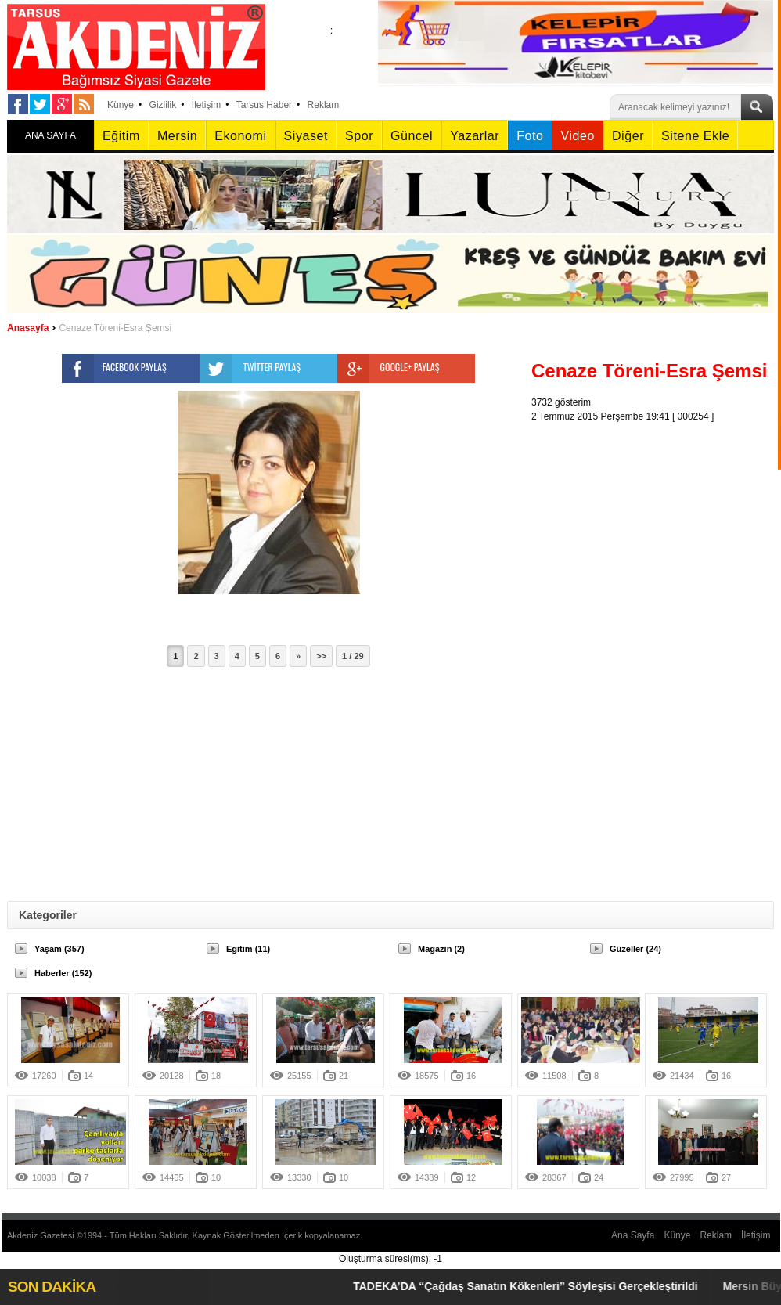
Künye (120, 104)
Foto (529, 135)
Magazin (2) (441, 949)
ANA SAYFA (50, 135)
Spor (359, 135)
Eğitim (121, 135)
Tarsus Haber (264, 104)
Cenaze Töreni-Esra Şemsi (115, 328)
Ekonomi (240, 135)
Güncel (411, 135)
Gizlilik (163, 104)
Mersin (177, 135)
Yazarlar (474, 135)
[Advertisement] (607, 658)
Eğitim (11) (248, 949)
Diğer (628, 135)
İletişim (206, 104)
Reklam (324, 104)
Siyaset (306, 135)
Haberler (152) (63, 973)
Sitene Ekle (695, 135)
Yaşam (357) (59, 949)
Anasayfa (28, 328)
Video (577, 135)
